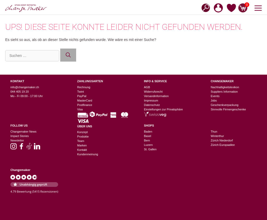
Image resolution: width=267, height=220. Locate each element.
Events (215, 96)
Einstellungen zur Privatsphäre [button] (163, 109)
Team (80, 140)
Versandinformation (156, 96)
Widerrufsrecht (153, 91)
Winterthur (217, 136)
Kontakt (82, 149)
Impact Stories (19, 136)
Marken (82, 145)
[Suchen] (68, 55)
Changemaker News (23, 131)
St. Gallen (150, 149)
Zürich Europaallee (223, 144)
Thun (214, 131)
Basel (147, 136)
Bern (147, 140)
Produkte (83, 136)
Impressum (151, 100)
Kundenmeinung (87, 154)
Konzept (82, 132)
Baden (148, 131)
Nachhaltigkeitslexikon (225, 87)
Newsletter (17, 140)
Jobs (214, 100)
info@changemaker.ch (24, 87)
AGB (147, 87)
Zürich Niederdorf (222, 140)
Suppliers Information (224, 91)
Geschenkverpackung (224, 104)
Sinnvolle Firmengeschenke (228, 109)
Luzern (148, 144)
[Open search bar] (204, 7)
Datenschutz (152, 104)
